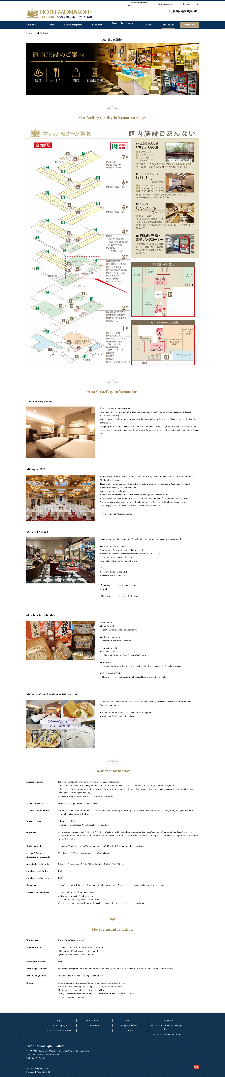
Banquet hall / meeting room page (118, 514)
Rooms (94, 1030)
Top (58, 1020)
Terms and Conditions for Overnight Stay (166, 1027)
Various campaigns (58, 1025)
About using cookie (44, 1072)
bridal (130, 1030)
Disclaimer (30, 1072)
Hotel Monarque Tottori (45, 1046)
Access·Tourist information (58, 1030)
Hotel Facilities (94, 1025)
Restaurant (130, 1020)
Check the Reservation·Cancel (164, 4)
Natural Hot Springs (94, 1020)
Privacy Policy (166, 1020)
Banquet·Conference (130, 1025)
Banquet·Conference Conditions (166, 1034)
